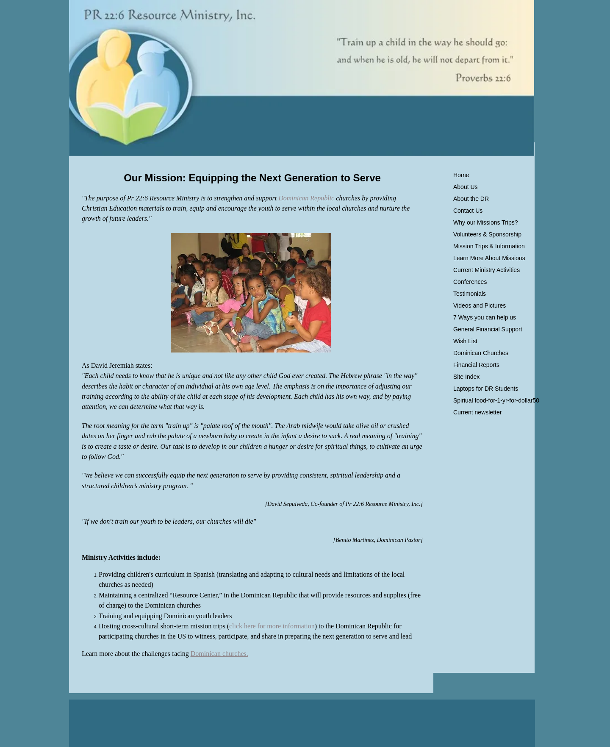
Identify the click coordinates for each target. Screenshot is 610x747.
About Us (465, 186)
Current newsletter (477, 412)
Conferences (470, 281)
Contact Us (467, 210)
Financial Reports (476, 364)
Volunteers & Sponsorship (487, 234)
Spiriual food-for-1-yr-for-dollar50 (496, 400)
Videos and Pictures (479, 305)
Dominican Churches (480, 353)
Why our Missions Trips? (485, 222)
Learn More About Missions (489, 258)
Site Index (466, 376)
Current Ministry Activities (486, 270)
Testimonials (469, 293)
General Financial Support (487, 329)
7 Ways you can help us (484, 317)
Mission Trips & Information (489, 246)
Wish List (465, 341)
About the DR (471, 198)
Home (461, 175)
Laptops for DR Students (485, 388)
